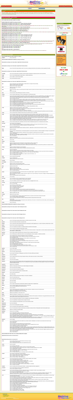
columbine (38, 41)
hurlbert (44, 25)
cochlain (19, 43)
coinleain (13, 44)
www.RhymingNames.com (9, 398)
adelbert (5, 25)
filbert (49, 25)
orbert (34, 28)
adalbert (7, 25)
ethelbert (51, 25)
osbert (38, 28)
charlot (18, 50)
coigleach (3, 44)
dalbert (3, 26)
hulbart (8, 32)
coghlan (50, 43)
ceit (11, 50)
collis (2, 41)
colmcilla (12, 41)
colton (28, 41)
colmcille (14, 41)
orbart (21, 32)
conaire (39, 44)
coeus (45, 43)
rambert (13, 28)
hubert (19, 28)
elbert (24, 25)
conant (31, 50)
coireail (22, 44)
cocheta (15, 43)
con (37, 44)
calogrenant (4, 50)
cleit (25, 50)
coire (20, 44)
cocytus (26, 43)
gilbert (48, 25)
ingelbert (5, 26)
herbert (48, 28)
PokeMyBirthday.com (6, 395)
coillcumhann (8, 44)
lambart (17, 32)
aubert (9, 28)
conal (41, 44)
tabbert (30, 28)
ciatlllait (21, 50)
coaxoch (4, 43)
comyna (36, 44)
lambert (24, 28)
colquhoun (17, 41)
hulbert (42, 25)
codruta (40, 43)
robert (11, 28)
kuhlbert (36, 25)
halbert (46, 25)
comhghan (31, 44)
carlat (9, 50)
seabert (36, 28)
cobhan (7, 43)
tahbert (28, 28)
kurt (15, 32)
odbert (32, 28)
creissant (38, 50)
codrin (38, 43)
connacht (33, 50)
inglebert (21, 28)
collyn (6, 41)
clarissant (23, 50)
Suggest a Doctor (5, 396)
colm (7, 41)
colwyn (46, 41)
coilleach (11, 44)
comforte (28, 44)
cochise (17, 43)
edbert (41, 28)
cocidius (22, 43)
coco (23, 43)
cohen (52, 43)
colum (32, 41)
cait (2, 50)
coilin (5, 44)
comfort (26, 44)
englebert (17, 28)
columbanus (34, 41)
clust (28, 50)
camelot (7, 50)
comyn (34, 44)
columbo (40, 41)
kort (12, 32)
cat (10, 50)
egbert (40, 28)
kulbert (38, 25)
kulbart (14, 32)
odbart (19, 32)
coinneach (16, 44)
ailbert (12, 25)
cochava (12, 43)
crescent (41, 50)
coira (18, 44)
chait (16, 50)
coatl (2, 43)
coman (24, 44)
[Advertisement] (14, 52)
